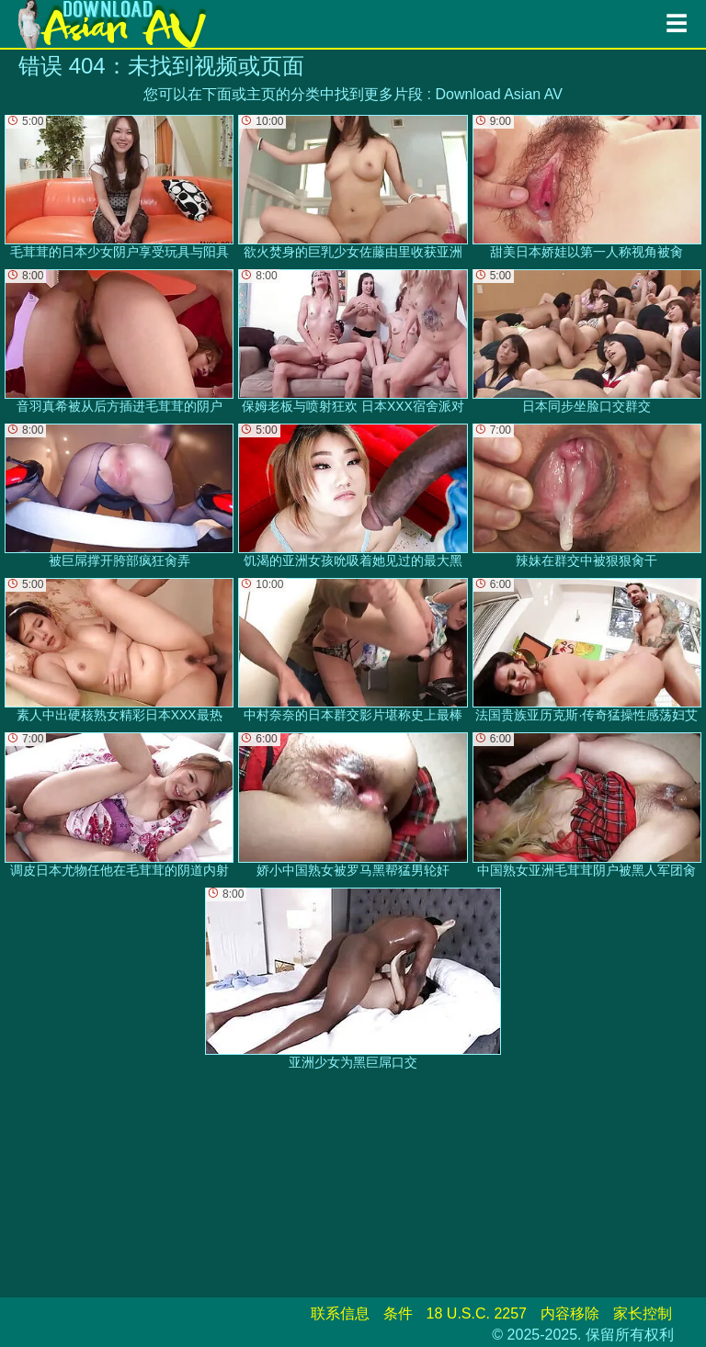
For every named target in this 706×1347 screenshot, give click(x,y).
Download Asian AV (498, 94)
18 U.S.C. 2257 (477, 1313)
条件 (398, 1313)
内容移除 (570, 1313)
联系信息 (340, 1313)
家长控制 (642, 1313)
